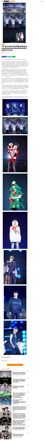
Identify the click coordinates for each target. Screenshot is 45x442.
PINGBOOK (7, 52)
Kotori (14, 375)
